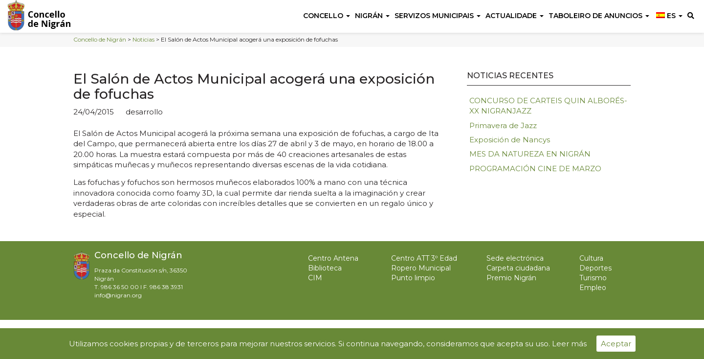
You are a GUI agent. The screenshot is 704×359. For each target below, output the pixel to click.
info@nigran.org (118, 295)
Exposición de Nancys (509, 139)
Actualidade (514, 15)
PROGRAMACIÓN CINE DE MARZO (535, 168)
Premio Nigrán (511, 277)
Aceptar (616, 343)
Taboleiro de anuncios (599, 15)
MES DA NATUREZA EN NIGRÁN (530, 153)
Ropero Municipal (421, 268)
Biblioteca (325, 268)
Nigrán (372, 15)
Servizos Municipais (438, 15)
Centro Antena (333, 258)
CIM (315, 277)
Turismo (593, 277)
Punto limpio (413, 277)
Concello (326, 15)
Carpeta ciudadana (518, 268)
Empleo (592, 287)
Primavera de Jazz (503, 125)
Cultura (591, 258)
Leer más (569, 343)
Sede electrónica (515, 258)
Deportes (595, 268)
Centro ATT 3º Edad (424, 258)
